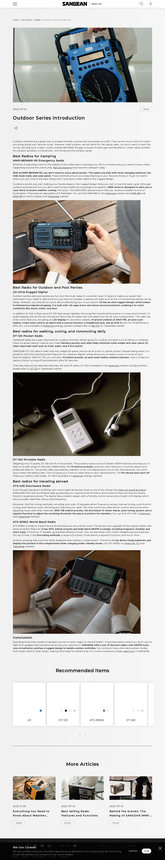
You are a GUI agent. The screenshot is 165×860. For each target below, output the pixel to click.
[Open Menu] (15, 9)
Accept (137, 849)
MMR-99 (17, 197)
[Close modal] (160, 845)
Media (144, 109)
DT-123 (34, 369)
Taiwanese (54, 197)
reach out (128, 652)
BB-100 (96, 326)
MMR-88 (136, 194)
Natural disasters (62, 168)
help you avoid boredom (132, 490)
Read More (100, 849)
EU (61, 326)
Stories (69, 823)
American (111, 194)
